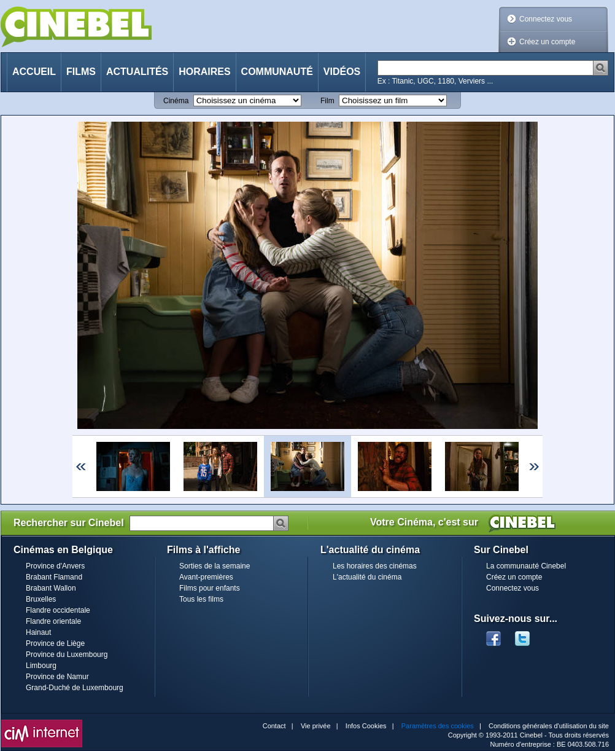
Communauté (277, 71)
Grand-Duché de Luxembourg (74, 687)
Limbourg (41, 665)
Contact (274, 725)
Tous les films (201, 599)
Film (327, 100)
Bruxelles (41, 599)
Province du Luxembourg (66, 654)
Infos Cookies (366, 725)
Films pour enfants (209, 588)
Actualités (137, 71)
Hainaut (38, 632)
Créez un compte (547, 41)
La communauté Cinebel (526, 566)
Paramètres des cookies (437, 725)
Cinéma (175, 100)
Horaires (204, 71)
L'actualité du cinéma (367, 577)
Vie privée (316, 725)
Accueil (34, 71)
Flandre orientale (53, 621)
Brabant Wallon (51, 588)
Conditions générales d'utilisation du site (549, 725)
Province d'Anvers (55, 566)
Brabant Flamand (54, 577)
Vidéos (341, 71)
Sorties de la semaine (214, 566)
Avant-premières (206, 577)
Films (81, 71)
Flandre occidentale (58, 610)
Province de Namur (57, 676)
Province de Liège (55, 643)
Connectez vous (545, 19)
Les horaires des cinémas (375, 566)
